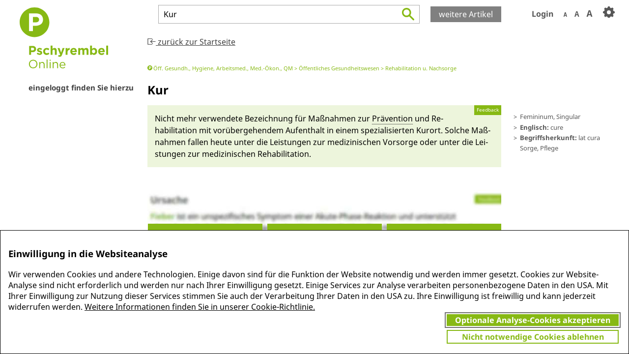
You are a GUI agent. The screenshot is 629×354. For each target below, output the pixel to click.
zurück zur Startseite (191, 41)
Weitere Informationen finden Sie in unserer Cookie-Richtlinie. (200, 306)
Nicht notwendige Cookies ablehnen (533, 336)
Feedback (488, 110)
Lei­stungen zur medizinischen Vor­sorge (344, 142)
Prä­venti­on (392, 118)
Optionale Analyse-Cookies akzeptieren (532, 320)
